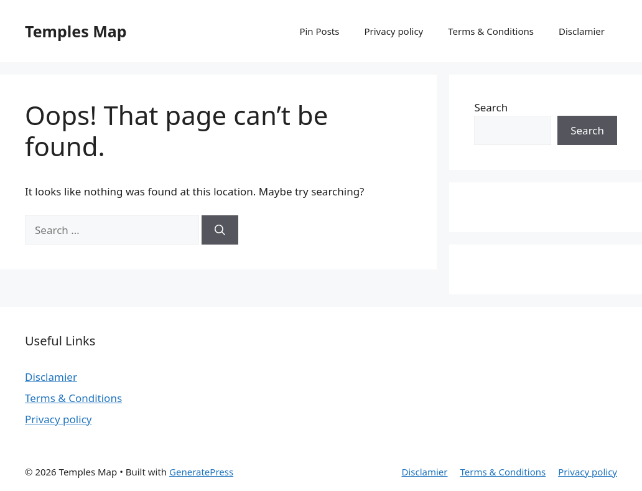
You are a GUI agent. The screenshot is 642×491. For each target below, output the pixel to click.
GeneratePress (201, 471)
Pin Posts (319, 31)
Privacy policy (393, 31)
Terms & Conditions (491, 31)
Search (491, 107)
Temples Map (76, 31)
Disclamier (582, 31)
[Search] (220, 230)
